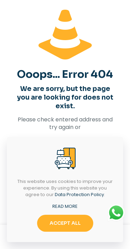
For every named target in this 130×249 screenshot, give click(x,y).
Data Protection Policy (79, 194)
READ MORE (65, 206)
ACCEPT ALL (65, 223)
